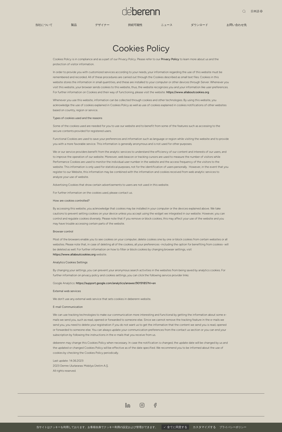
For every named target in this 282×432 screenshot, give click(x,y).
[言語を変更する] (253, 11)
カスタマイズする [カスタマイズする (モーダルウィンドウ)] (204, 427)
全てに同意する (175, 427)
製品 (74, 25)
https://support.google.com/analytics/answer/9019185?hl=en (116, 283)
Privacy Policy (170, 59)
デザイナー (102, 25)
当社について (44, 25)
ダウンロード (199, 25)
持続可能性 (135, 25)
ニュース (166, 25)
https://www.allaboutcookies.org (187, 92)
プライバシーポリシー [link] (232, 427)
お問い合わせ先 (237, 25)
